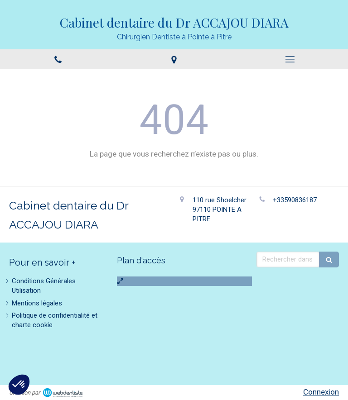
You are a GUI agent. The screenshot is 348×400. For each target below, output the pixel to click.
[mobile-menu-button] (290, 59)
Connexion (321, 391)
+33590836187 (295, 200)
